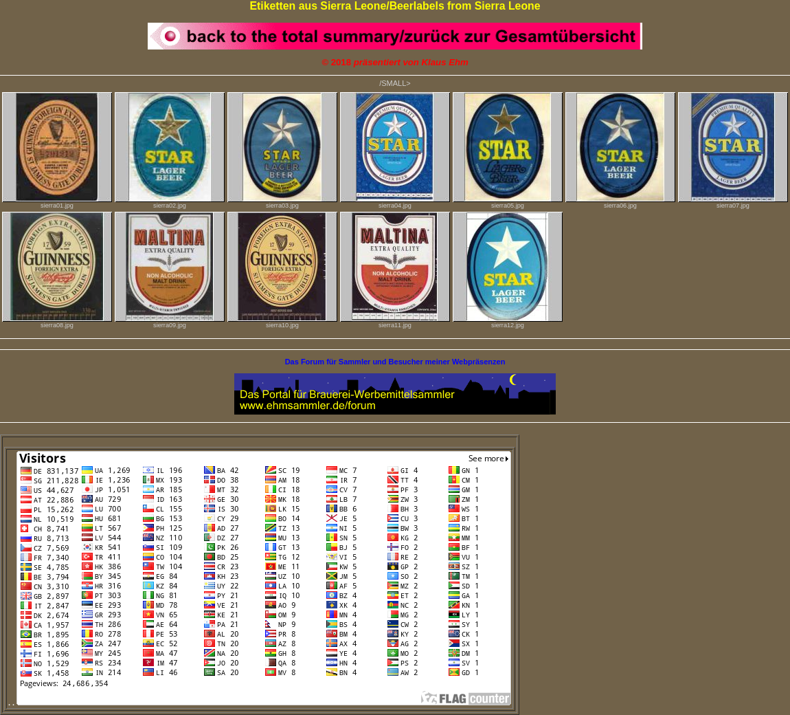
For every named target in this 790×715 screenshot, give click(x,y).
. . (259, 702)
